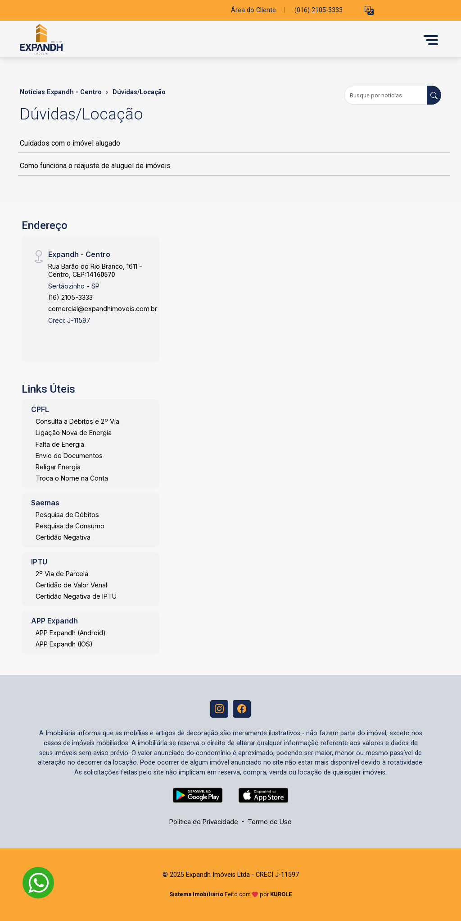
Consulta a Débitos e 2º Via (77, 421)
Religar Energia (58, 467)
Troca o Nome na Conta (72, 478)
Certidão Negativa (63, 537)
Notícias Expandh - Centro (61, 92)
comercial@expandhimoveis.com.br (102, 308)
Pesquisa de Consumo (70, 526)
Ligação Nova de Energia (74, 432)
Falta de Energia (60, 444)
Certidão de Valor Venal (71, 585)
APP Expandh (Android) (71, 633)
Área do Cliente (253, 10)
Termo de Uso (270, 822)
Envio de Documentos (69, 455)
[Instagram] (219, 709)
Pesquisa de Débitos (67, 514)
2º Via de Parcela (62, 573)
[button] (369, 10)
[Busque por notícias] (385, 95)
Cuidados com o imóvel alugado (70, 143)
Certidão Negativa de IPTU (76, 596)
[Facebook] (242, 709)
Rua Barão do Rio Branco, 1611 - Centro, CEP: (95, 270)
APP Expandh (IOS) (64, 644)
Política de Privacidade (203, 822)
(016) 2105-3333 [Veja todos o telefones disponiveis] (318, 10)
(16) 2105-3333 (70, 297)
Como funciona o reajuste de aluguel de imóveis (95, 165)
